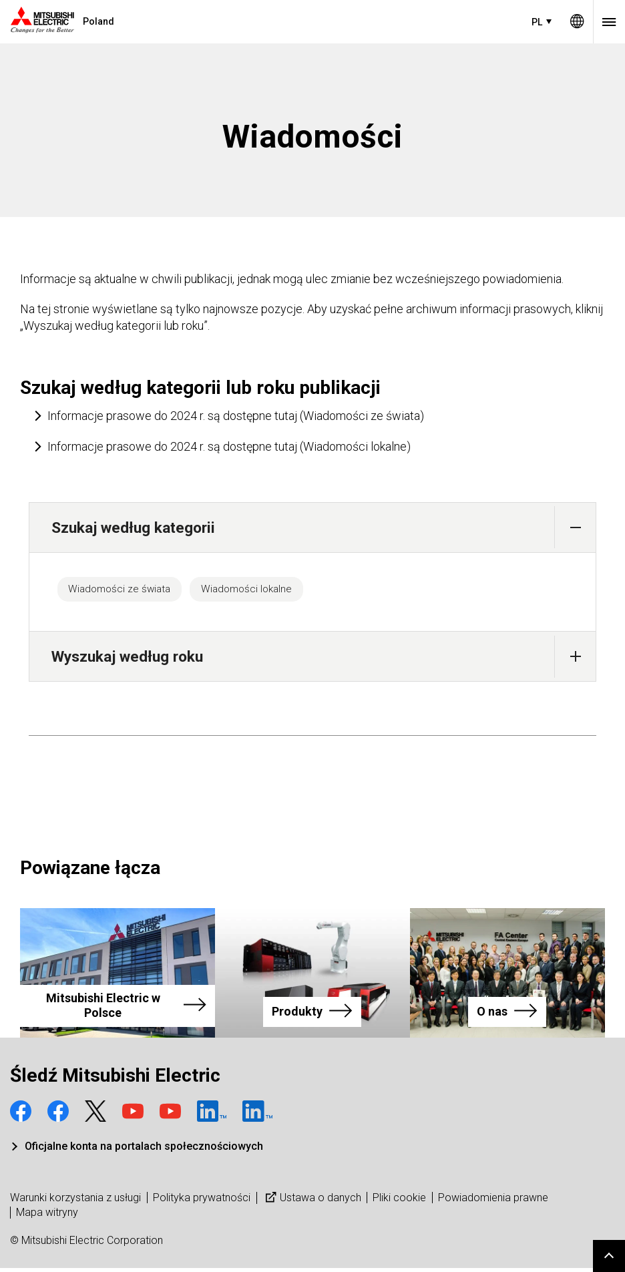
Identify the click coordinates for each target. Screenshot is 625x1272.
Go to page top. (609, 1256)
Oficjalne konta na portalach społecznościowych (144, 1150)
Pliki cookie (399, 1201)
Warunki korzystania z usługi (75, 1201)
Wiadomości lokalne (271, 591)
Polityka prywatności (201, 1201)
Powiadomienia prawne (493, 1201)
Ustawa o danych (311, 1201)
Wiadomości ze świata (128, 591)
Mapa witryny (47, 1216)
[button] (575, 527)
